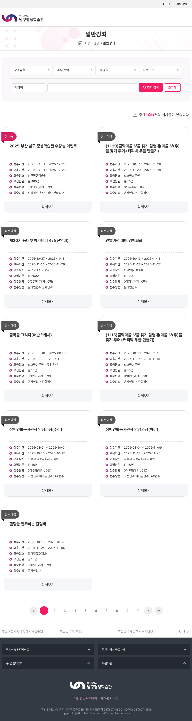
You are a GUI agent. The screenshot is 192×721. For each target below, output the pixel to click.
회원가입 (181, 4)
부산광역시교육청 (71, 631)
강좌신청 (93, 43)
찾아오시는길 (109, 699)
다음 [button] (188, 631)
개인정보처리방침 (85, 699)
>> (158, 610)
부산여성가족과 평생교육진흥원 (22, 631)
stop (184, 631)
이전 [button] (180, 631)
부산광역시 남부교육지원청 (135, 631)
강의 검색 (153, 87)
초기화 (172, 87)
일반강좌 (109, 43)
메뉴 (184, 17)
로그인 (166, 4)
